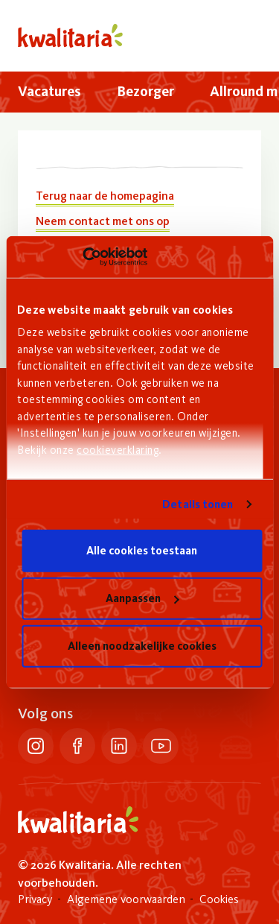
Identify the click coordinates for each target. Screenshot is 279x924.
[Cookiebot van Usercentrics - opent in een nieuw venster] (82, 257)
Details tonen (197, 504)
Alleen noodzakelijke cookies (142, 646)
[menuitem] (49, 92)
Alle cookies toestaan (141, 550)
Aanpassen (142, 598)
